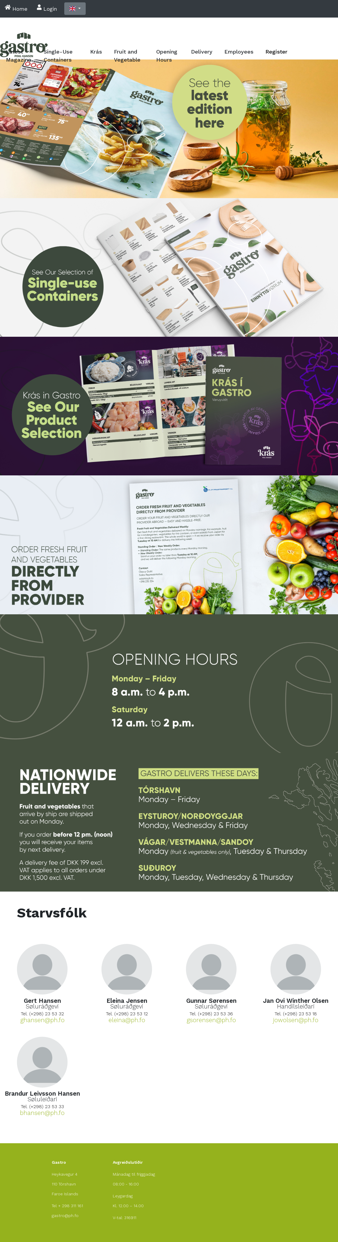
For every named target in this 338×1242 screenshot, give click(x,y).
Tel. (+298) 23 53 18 (296, 1014)
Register (276, 51)
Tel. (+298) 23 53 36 (211, 1014)
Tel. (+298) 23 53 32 (42, 1014)
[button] (75, 8)
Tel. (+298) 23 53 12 (127, 1014)
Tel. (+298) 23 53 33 (42, 1106)
